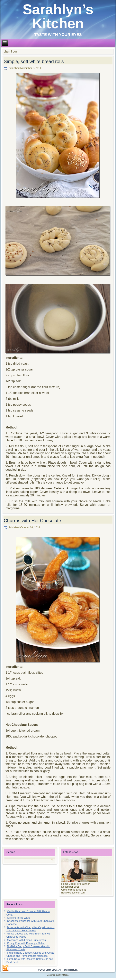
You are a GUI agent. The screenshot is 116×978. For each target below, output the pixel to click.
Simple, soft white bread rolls (34, 61)
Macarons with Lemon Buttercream (27, 940)
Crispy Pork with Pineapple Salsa (25, 943)
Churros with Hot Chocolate (32, 520)
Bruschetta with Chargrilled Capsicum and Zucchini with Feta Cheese (30, 929)
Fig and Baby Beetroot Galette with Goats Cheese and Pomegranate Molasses (30, 954)
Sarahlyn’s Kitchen (58, 16)
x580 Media (63, 975)
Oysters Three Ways (18, 917)
